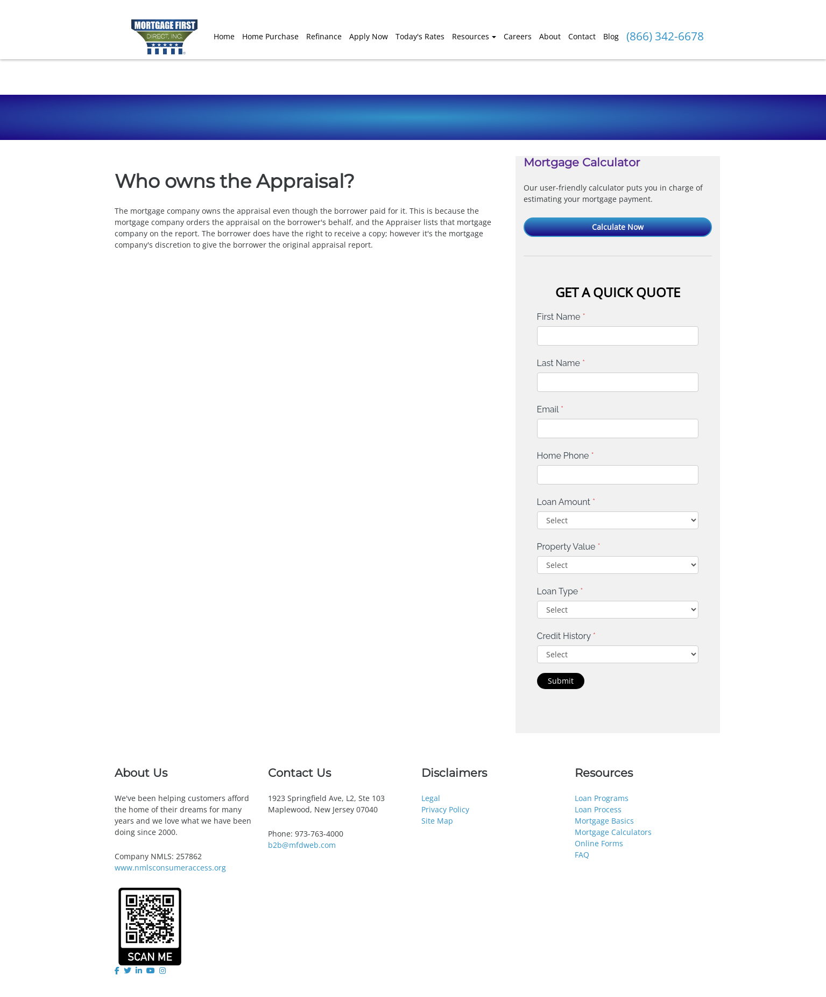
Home (224, 36)
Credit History (566, 636)
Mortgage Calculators (613, 832)
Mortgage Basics (604, 821)
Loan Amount (566, 502)
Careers (518, 36)
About (550, 36)
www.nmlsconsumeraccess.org (170, 867)
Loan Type (560, 591)
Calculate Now (618, 227)
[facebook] (118, 970)
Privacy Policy (445, 809)
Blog (611, 36)
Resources (470, 36)
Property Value (569, 547)
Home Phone (565, 456)
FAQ (582, 854)
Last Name (561, 363)
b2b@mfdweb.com (302, 845)
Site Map (437, 821)
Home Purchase (270, 36)
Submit (561, 681)
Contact (582, 36)
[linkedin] (138, 970)
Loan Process (598, 809)
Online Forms (599, 843)
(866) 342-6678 (665, 36)
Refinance (324, 36)
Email (550, 409)
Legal (430, 798)
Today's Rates (420, 36)
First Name (561, 317)
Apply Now (368, 36)
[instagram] (162, 970)
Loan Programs (602, 798)
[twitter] (127, 970)
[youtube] (150, 970)
